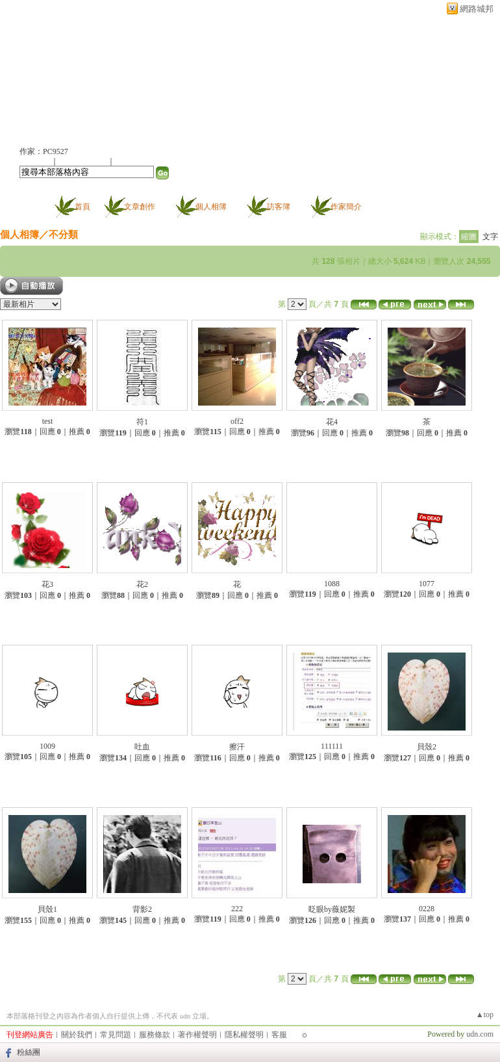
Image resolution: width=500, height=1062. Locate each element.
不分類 (63, 234)
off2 (237, 421)
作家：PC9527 (43, 151)
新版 (117, 75)
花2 (142, 584)
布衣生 (43, 75)
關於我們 (76, 1034)
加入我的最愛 (83, 161)
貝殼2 (426, 746)
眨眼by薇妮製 (331, 909)
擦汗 (237, 746)
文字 (490, 236)
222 (237, 908)
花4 (332, 421)
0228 (426, 908)
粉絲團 (28, 1052)
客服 (279, 1034)
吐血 (142, 746)
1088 (332, 583)
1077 (426, 583)
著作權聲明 (197, 1034)
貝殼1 (47, 909)
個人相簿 (211, 206)
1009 (47, 746)
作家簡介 (346, 206)
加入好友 (35, 161)
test (47, 421)
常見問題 (115, 1034)
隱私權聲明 (244, 1034)
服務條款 (154, 1034)
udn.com (480, 1034)
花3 (47, 584)
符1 (142, 421)
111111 (332, 746)
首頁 (82, 206)
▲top (485, 1014)
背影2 (142, 909)
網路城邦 (477, 9)
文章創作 (139, 206)
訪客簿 (278, 206)
